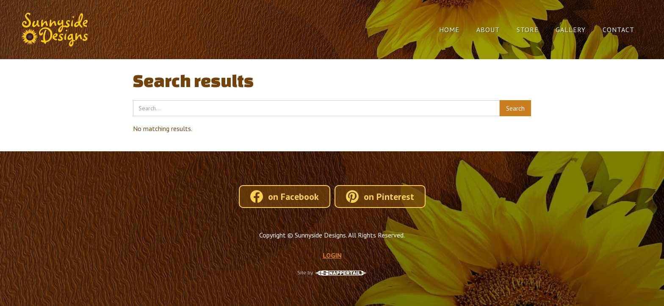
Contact (618, 29)
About (488, 29)
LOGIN (332, 255)
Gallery (571, 29)
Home (449, 29)
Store (528, 29)
